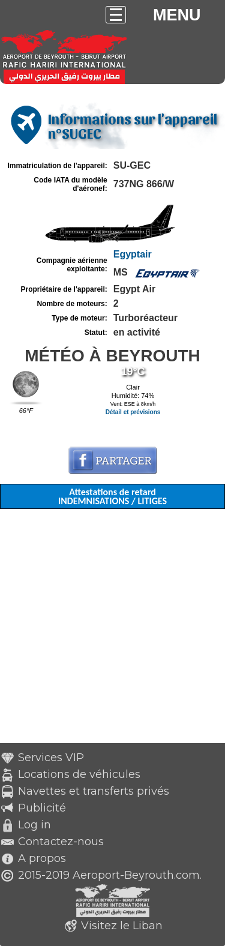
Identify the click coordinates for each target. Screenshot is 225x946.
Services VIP (51, 757)
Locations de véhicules (79, 774)
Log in (34, 824)
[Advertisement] (112, 630)
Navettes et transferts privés (93, 791)
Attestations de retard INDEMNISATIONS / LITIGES (112, 496)
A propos (42, 858)
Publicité (42, 808)
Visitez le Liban (122, 925)
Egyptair (132, 254)
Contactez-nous (61, 841)
